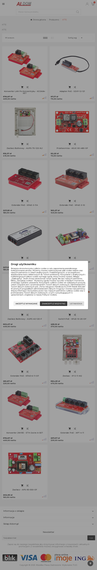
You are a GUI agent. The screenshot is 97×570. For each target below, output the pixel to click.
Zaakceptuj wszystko (53, 302)
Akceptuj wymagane (54, 307)
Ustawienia (75, 302)
